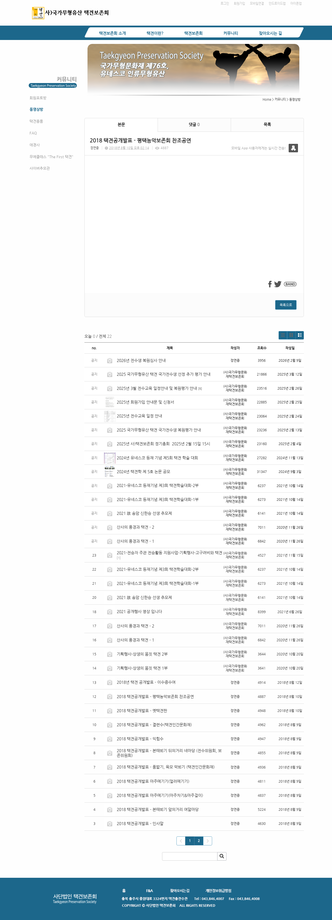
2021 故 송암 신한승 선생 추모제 (144, 513)
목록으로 (286, 305)
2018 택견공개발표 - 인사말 (140, 823)
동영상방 (36, 109)
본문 (121, 124)
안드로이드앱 (277, 3)
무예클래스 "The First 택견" (51, 157)
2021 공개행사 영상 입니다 (139, 611)
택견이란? (155, 33)
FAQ (33, 133)
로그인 (225, 3)
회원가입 (239, 3)
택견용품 (36, 121)
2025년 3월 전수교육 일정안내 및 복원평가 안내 (157, 388)
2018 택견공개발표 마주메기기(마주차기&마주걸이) (160, 795)
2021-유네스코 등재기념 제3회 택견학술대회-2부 (158, 485)
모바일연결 (257, 3)
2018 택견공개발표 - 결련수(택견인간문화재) (154, 724)
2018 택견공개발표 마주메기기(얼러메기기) (153, 781)
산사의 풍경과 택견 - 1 (135, 541)
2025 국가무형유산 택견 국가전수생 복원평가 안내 (159, 430)
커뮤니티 (230, 33)
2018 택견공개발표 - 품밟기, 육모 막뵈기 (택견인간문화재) (166, 767)
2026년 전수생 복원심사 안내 (141, 360)
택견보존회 (193, 33)
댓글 (194, 124)
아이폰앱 (296, 3)
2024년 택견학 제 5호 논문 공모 (143, 471)
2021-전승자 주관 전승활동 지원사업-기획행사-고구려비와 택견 (169, 552)
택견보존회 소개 (112, 33)
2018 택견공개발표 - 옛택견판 (142, 710)
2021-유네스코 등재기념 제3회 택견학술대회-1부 (158, 499)
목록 (267, 124)
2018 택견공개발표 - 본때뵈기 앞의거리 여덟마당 (158, 809)
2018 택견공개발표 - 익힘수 (140, 738)
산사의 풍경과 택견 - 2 (135, 527)
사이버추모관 (40, 168)
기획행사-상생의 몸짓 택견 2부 (142, 654)
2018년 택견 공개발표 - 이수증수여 (146, 682)
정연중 (94, 148)
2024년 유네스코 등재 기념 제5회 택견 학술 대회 (157, 457)
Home (267, 99)
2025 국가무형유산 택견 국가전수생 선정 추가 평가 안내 (163, 374)
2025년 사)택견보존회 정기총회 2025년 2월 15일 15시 (163, 443)
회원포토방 (38, 98)
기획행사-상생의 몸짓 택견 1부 (142, 668)
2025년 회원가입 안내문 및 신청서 (145, 402)
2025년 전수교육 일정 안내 (140, 416)
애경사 (35, 145)
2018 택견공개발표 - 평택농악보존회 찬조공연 (155, 696)
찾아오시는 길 (270, 33)
